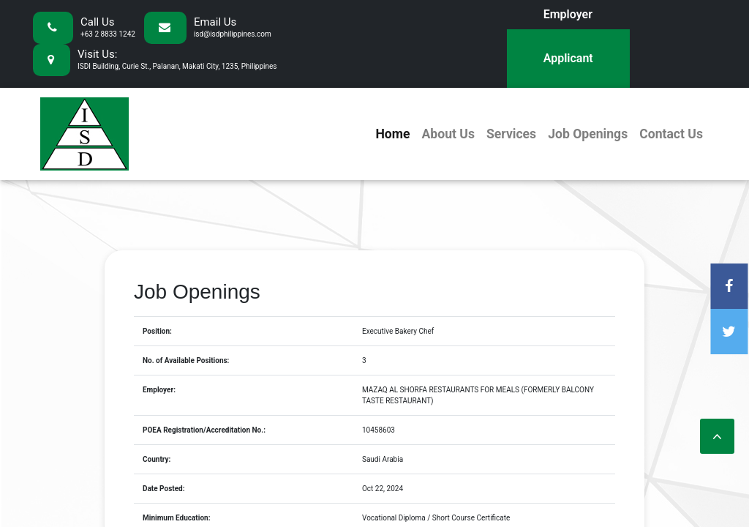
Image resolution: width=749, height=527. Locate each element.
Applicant (568, 58)
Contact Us (671, 134)
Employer (567, 14)
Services (511, 134)
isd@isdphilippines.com (232, 34)
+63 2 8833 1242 (107, 34)
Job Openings (588, 134)
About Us (447, 134)
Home (392, 134)
